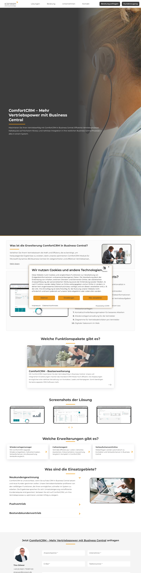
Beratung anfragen (109, 4)
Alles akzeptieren (95, 298)
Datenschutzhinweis (50, 306)
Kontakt (85, 4)
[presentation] (69, 427)
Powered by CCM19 (102, 306)
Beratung (51, 4)
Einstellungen (69, 298)
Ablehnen (44, 298)
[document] (70, 281)
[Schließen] (108, 266)
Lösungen (35, 4)
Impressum (36, 306)
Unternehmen (68, 4)
